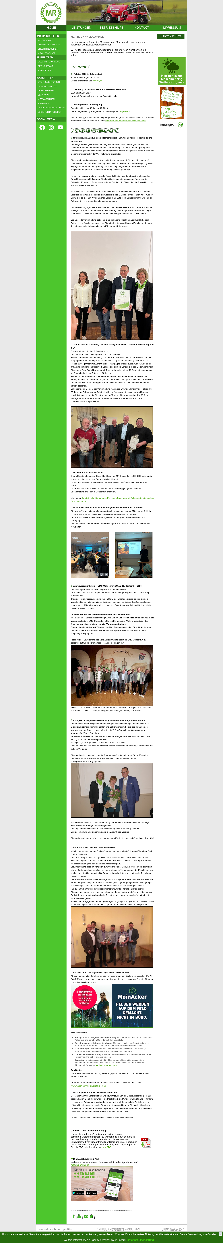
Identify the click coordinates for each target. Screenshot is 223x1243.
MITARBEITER (44, 70)
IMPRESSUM (171, 27)
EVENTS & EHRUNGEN (49, 82)
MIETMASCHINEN (46, 99)
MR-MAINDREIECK (48, 36)
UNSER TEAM (45, 57)
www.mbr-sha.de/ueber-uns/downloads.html (125, 121)
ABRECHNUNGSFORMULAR (51, 108)
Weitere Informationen (106, 1065)
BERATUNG (43, 95)
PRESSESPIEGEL (46, 90)
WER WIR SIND (45, 40)
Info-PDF (106, 1147)
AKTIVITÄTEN (45, 77)
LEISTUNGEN (81, 27)
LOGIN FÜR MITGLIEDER (50, 112)
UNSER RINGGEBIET (48, 49)
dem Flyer (97, 81)
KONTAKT (141, 27)
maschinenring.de (80, 1165)
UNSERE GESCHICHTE (49, 44)
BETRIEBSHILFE (112, 27)
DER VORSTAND (46, 66)
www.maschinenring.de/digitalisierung (88, 1086)
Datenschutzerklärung (140, 1239)
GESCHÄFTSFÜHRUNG (49, 62)
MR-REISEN (43, 103)
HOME (51, 27)
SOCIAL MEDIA (46, 119)
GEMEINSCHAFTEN (47, 86)
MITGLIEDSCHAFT (46, 53)
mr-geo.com (124, 111)
